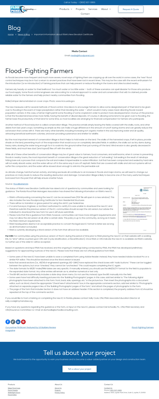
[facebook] (7, 322)
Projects (58, 390)
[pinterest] (23, 322)
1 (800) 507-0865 (87, 2)
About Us (58, 384)
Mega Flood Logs (14, 388)
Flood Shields (13, 390)
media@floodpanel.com (82, 55)
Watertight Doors (14, 392)
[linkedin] (18, 322)
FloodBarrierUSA (20, 184)
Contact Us (108, 388)
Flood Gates (12, 395)
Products (11, 384)
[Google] (13, 322)
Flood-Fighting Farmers (143, 327)
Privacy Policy (60, 392)
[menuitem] (66, 9)
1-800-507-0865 (115, 390)
